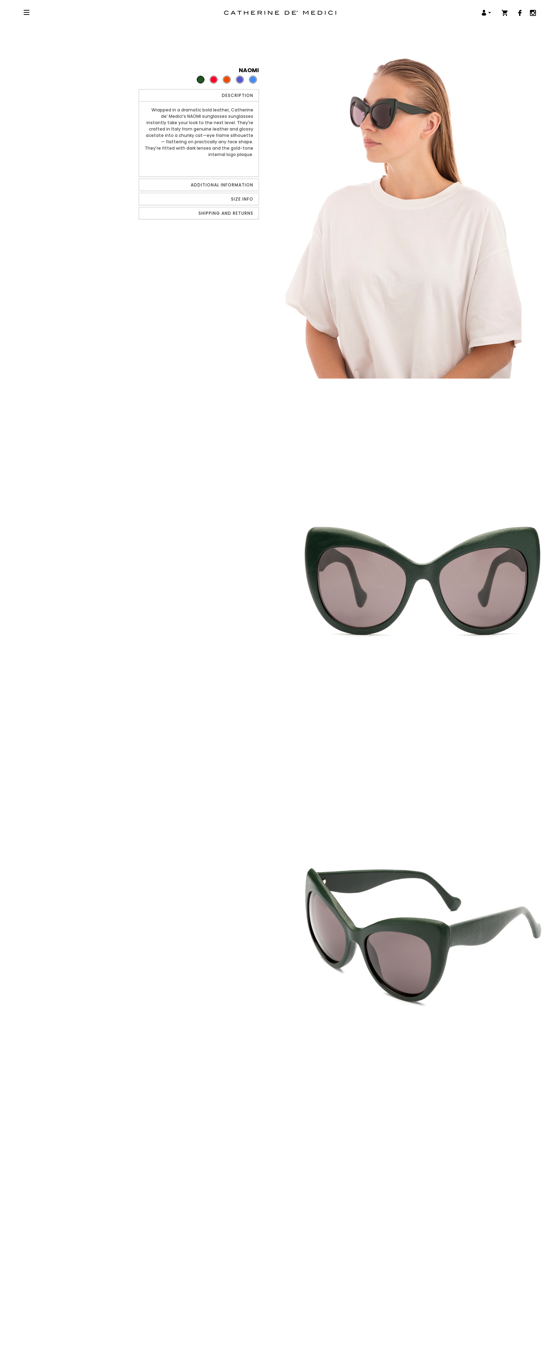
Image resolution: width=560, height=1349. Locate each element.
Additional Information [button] (222, 185)
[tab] (199, 95)
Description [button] (237, 95)
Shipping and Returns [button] (225, 213)
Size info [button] (242, 199)
